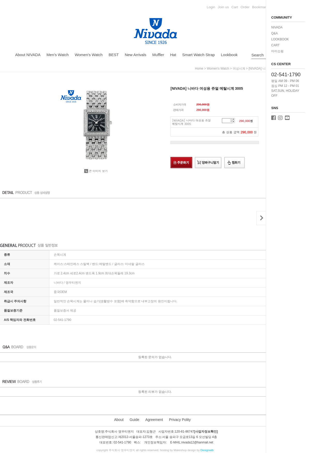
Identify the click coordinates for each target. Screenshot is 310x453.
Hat (173, 54)
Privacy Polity (180, 420)
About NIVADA (28, 54)
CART (275, 45)
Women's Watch (89, 54)
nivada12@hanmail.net (197, 442)
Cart (234, 7)
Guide (134, 420)
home (199, 68)
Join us (223, 7)
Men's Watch (58, 54)
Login (211, 7)
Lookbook (229, 54)
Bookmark (260, 7)
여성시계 (239, 68)
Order (245, 7)
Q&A (274, 33)
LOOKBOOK (280, 39)
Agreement (154, 420)
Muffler (158, 54)
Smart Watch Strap (198, 54)
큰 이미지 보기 (95, 170)
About (119, 420)
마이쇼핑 (277, 51)
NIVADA (277, 27)
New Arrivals (135, 54)
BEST (114, 54)
